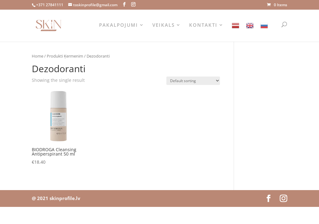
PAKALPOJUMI (118, 25)
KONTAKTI (203, 25)
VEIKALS (163, 25)
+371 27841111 (49, 4)
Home (37, 56)
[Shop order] (193, 81)
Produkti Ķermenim (65, 56)
